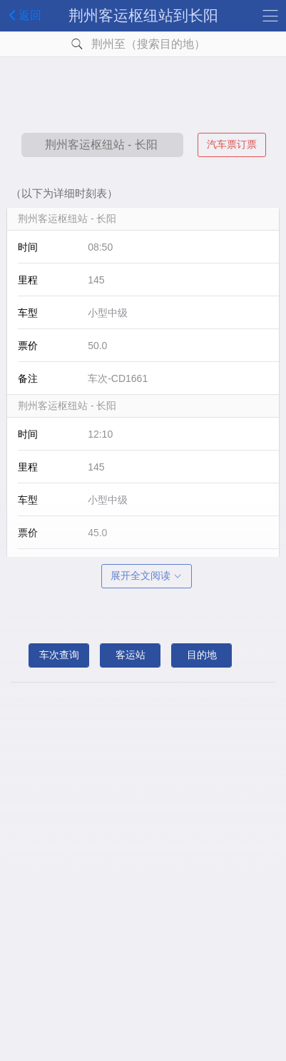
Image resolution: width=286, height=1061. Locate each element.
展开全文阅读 (147, 575)
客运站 (130, 654)
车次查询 (59, 654)
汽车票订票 (232, 144)
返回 (22, 15)
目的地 (202, 654)
